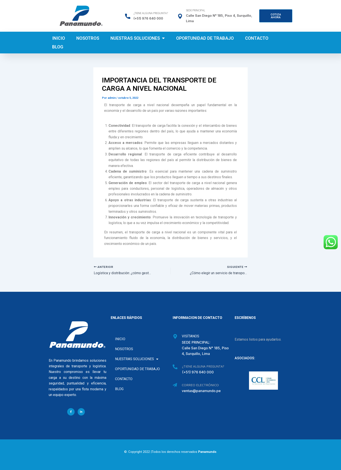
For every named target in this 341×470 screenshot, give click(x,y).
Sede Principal (195, 10)
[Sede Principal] (180, 16)
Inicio (58, 38)
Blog (57, 46)
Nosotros (87, 38)
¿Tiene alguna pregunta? (151, 13)
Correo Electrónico (200, 385)
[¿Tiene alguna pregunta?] (127, 16)
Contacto (256, 38)
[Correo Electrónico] (175, 385)
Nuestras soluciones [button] (137, 38)
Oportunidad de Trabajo (205, 38)
